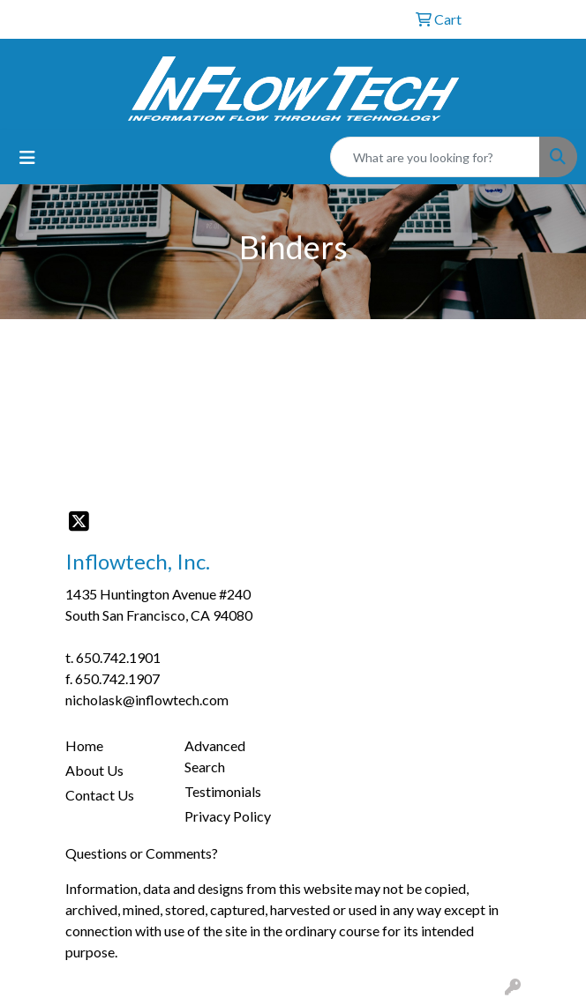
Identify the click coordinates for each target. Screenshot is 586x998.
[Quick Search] (435, 157)
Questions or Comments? (141, 853)
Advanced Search (214, 756)
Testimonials (222, 791)
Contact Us (99, 794)
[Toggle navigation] (27, 157)
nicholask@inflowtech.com (147, 699)
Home (84, 745)
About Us (94, 770)
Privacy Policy (227, 816)
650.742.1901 (118, 657)
